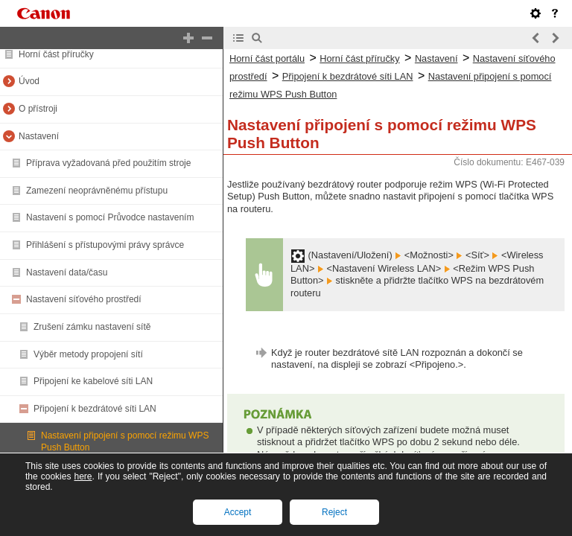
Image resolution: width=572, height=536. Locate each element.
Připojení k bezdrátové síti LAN (95, 408)
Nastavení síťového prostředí (84, 299)
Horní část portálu (267, 58)
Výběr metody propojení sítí (88, 354)
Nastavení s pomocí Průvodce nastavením (110, 217)
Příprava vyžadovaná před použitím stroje (108, 163)
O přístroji (38, 108)
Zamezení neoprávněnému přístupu (97, 190)
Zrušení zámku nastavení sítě (92, 327)
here (83, 476)
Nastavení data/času (66, 272)
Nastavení (39, 136)
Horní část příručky (56, 54)
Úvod (29, 81)
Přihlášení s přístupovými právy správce (105, 245)
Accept (238, 512)
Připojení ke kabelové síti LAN (93, 381)
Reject (334, 512)
